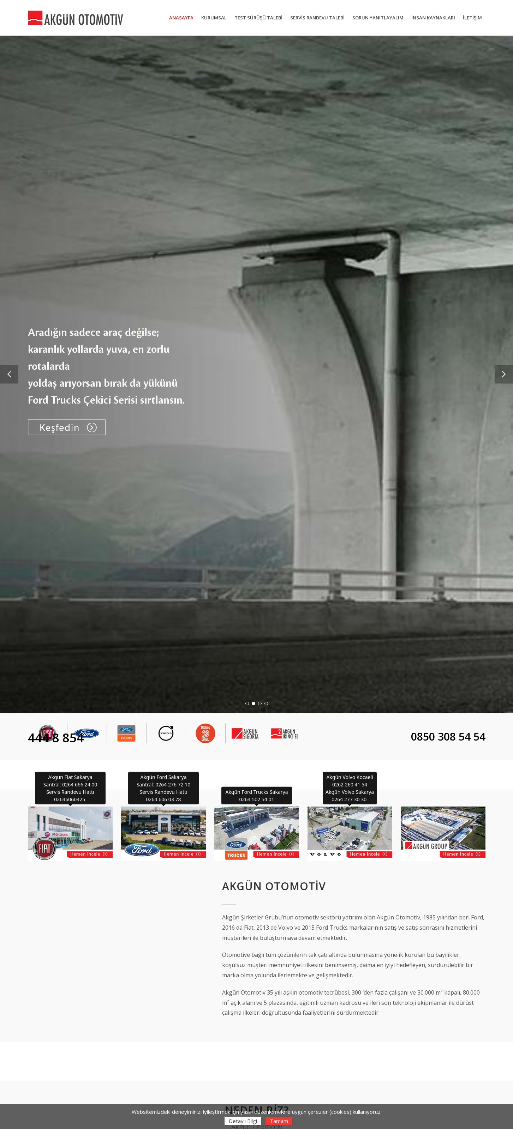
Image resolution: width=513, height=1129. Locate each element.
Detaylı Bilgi (243, 1120)
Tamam (279, 1120)
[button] (9, 374)
